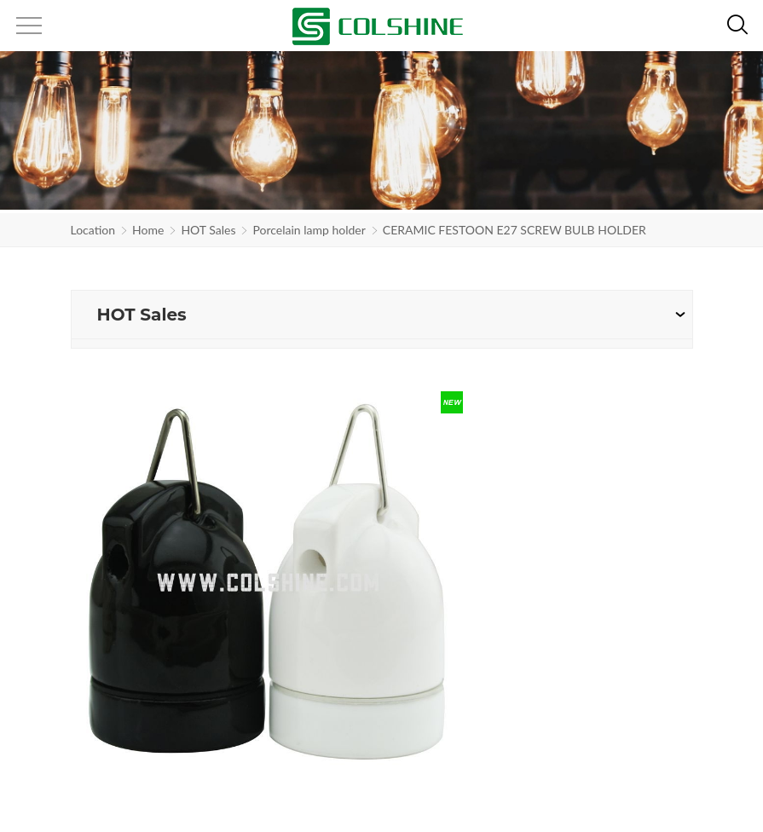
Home (148, 229)
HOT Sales (208, 229)
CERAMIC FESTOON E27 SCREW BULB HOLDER (514, 229)
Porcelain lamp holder (308, 229)
